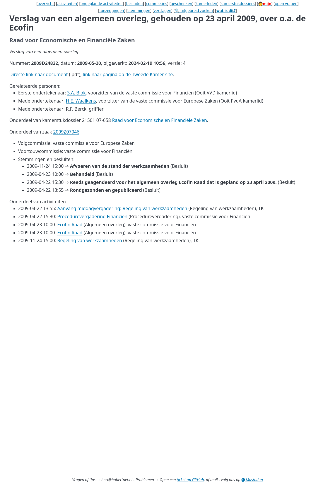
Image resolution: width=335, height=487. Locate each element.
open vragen (286, 3)
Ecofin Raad (69, 224)
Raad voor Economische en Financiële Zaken (159, 120)
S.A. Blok (76, 93)
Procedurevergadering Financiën (93, 216)
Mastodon (252, 479)
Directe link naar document (38, 74)
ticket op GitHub (190, 479)
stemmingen (139, 10)
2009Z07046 (66, 132)
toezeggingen (111, 10)
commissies (156, 3)
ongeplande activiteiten (101, 3)
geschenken (181, 3)
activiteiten (67, 3)
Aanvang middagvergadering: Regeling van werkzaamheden (122, 208)
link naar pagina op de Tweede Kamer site (128, 74)
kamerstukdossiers (238, 3)
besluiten (134, 3)
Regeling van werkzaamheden (89, 240)
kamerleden (206, 3)
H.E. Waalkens (81, 101)
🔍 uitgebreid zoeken (194, 10)
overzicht (46, 3)
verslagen (162, 10)
